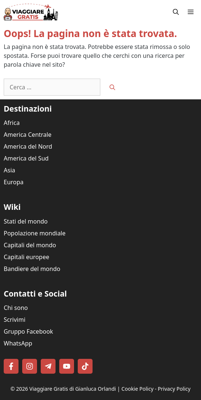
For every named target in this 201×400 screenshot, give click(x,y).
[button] (175, 12)
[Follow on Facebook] (11, 366)
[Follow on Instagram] (29, 366)
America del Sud (26, 158)
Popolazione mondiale (35, 233)
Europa (14, 182)
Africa (12, 123)
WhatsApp (18, 343)
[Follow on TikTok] (85, 366)
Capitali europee (26, 257)
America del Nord (28, 146)
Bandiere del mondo (32, 269)
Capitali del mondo (30, 245)
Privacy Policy (174, 388)
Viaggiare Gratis (48, 388)
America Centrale (27, 134)
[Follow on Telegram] (48, 366)
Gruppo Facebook (28, 331)
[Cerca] (112, 87)
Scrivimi (15, 319)
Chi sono (16, 308)
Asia (9, 170)
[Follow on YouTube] (66, 366)
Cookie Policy (137, 388)
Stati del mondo (26, 221)
